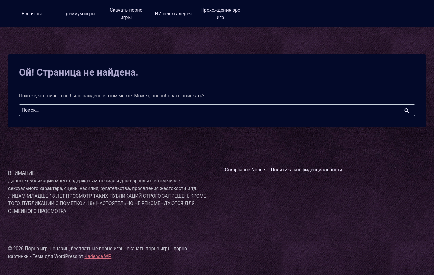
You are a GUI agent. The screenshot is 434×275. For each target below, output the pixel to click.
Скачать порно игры (126, 13)
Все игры (32, 13)
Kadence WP (97, 256)
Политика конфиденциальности (306, 169)
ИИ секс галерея (173, 13)
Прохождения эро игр (220, 13)
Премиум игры (78, 13)
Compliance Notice (245, 169)
